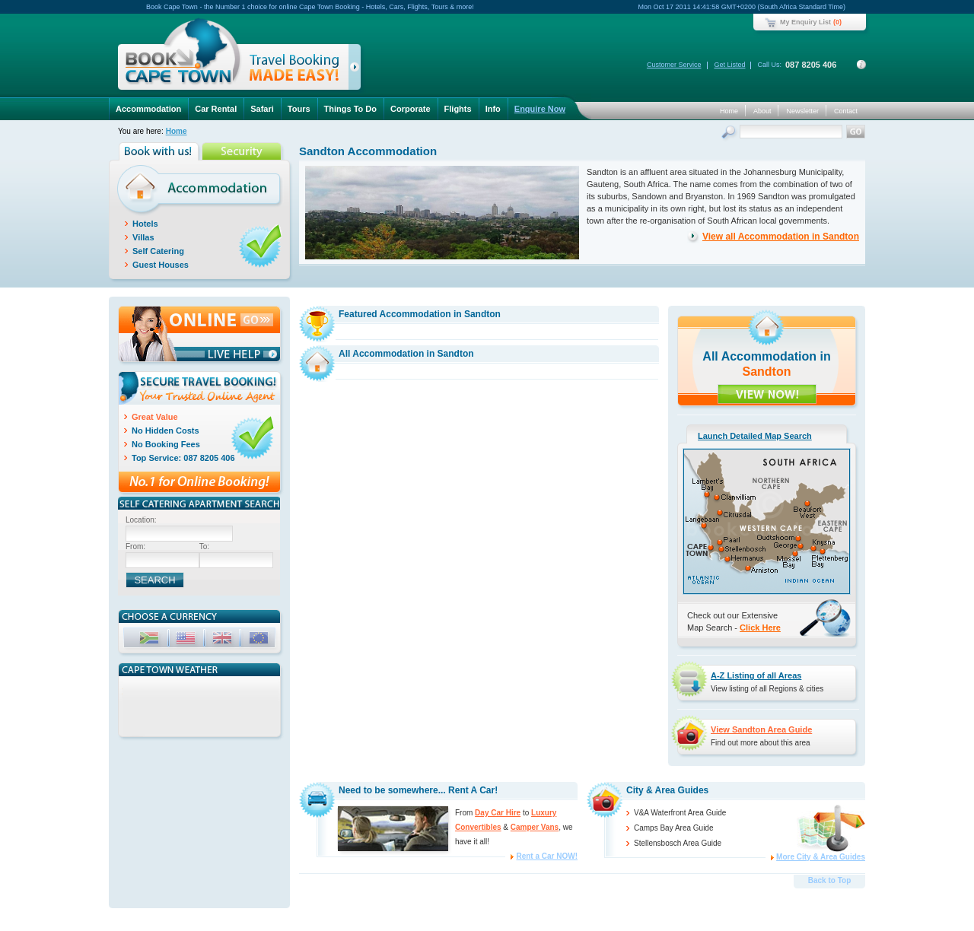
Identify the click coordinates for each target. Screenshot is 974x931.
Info (493, 108)
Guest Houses (160, 264)
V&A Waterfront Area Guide (680, 813)
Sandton (767, 371)
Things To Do (350, 108)
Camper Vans (535, 827)
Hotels (145, 223)
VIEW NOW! (767, 394)
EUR (260, 640)
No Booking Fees (166, 444)
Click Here (760, 627)
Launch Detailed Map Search (755, 435)
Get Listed (729, 64)
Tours (299, 108)
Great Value (155, 416)
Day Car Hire (497, 813)
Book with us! (160, 151)
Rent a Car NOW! (547, 856)
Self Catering (158, 251)
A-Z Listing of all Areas (756, 675)
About (762, 111)
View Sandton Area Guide (761, 729)
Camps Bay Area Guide (674, 828)
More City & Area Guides (820, 857)
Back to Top (829, 880)
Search (730, 133)
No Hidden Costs (165, 430)
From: (135, 546)
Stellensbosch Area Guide (677, 843)
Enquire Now (539, 108)
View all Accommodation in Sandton (780, 236)
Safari (262, 108)
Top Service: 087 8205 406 (183, 457)
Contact (846, 111)
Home (729, 111)
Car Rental (216, 108)
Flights (458, 108)
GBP (224, 640)
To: (204, 546)
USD (187, 640)
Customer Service (674, 64)
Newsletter (802, 111)
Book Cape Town (233, 56)
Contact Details (861, 64)
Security (243, 151)
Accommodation (148, 108)
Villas (143, 237)
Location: (141, 520)
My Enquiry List (805, 22)
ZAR (150, 640)
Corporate (410, 108)
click (357, 70)
